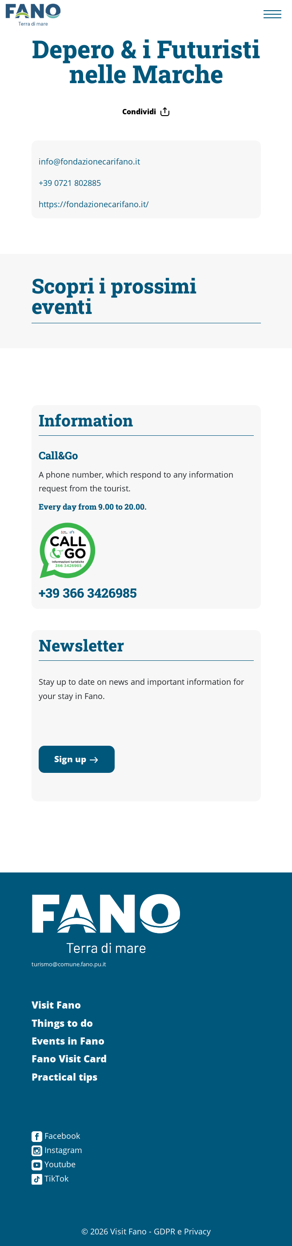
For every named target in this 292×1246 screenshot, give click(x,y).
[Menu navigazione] (272, 14)
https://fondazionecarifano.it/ (94, 204)
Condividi (146, 111)
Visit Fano (56, 1005)
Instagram (57, 1150)
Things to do (62, 1023)
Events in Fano (68, 1041)
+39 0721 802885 (70, 182)
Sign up (76, 759)
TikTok (50, 1178)
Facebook (56, 1135)
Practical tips (64, 1077)
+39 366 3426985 (88, 592)
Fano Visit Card (69, 1058)
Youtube (54, 1164)
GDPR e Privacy (182, 1231)
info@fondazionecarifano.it (89, 161)
